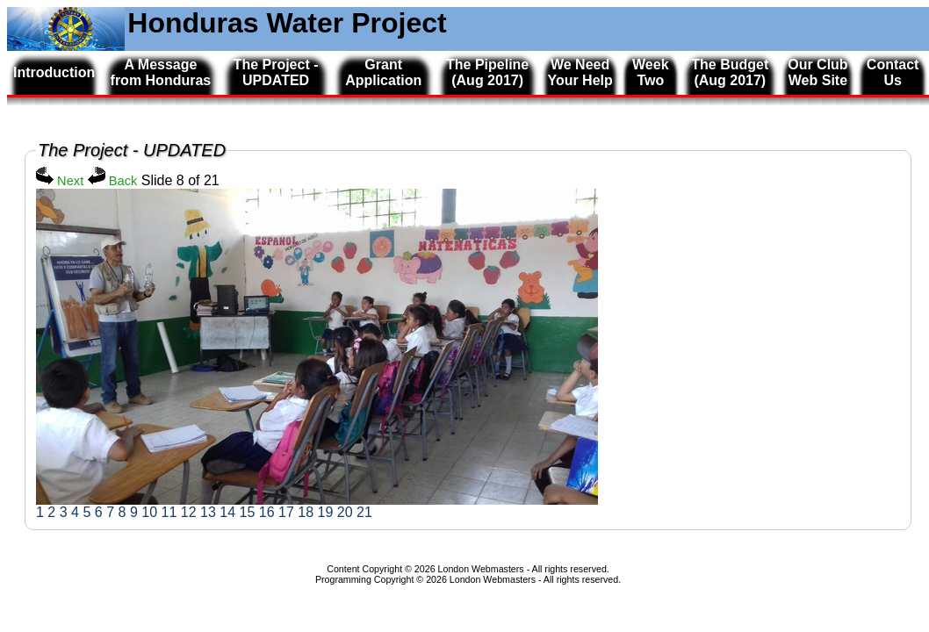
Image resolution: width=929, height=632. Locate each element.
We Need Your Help (579, 72)
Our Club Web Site (817, 72)
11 (168, 512)
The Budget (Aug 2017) (729, 72)
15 (247, 512)
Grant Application (383, 72)
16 (267, 512)
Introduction (54, 72)
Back (113, 181)
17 (286, 512)
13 (208, 512)
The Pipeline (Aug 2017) (487, 72)
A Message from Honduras (161, 72)
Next (59, 181)
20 (345, 512)
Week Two (650, 72)
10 (149, 512)
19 (325, 512)
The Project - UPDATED (276, 72)
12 (189, 512)
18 (305, 512)
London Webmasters (493, 579)
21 (364, 512)
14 (227, 512)
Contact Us (893, 72)
